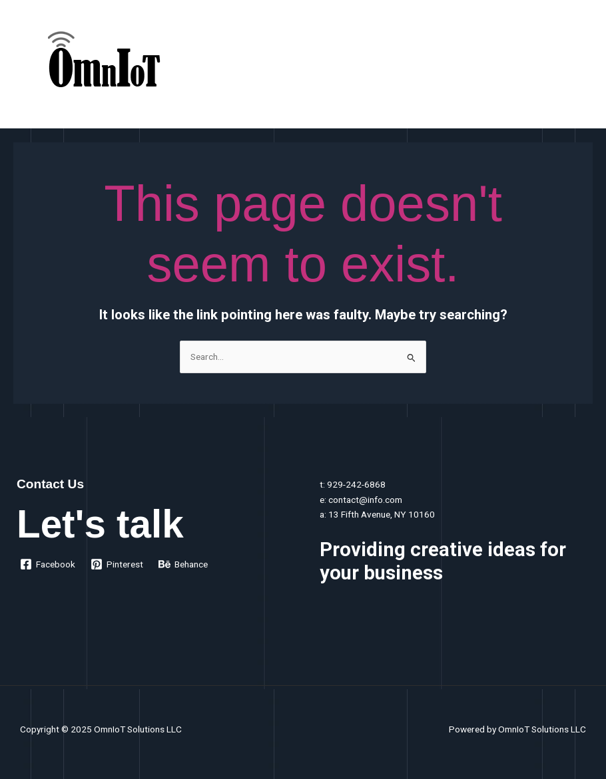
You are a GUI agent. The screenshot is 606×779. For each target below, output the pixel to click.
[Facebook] (48, 564)
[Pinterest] (117, 564)
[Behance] (183, 564)
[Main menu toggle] (579, 67)
